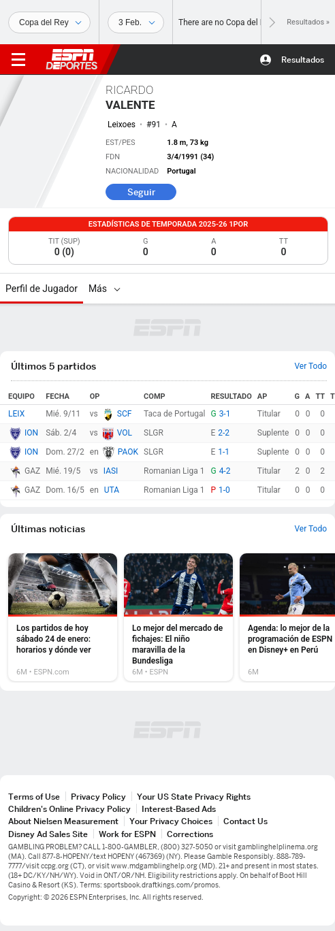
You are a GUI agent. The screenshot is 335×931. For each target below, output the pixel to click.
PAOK (128, 452)
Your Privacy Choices (170, 821)
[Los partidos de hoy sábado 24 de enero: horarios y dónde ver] (62, 617)
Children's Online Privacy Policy (69, 809)
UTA (111, 490)
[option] (62, 617)
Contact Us (245, 821)
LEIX (16, 414)
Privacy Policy (98, 796)
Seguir (141, 192)
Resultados (302, 59)
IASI (110, 471)
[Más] (117, 289)
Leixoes (121, 124)
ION (31, 433)
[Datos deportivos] (135, 22)
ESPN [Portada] (71, 59)
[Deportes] (49, 22)
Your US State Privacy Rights (194, 796)
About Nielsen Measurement (63, 821)
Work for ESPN (127, 834)
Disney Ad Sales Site (48, 834)
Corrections (190, 834)
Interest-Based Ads (179, 809)
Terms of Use (34, 796)
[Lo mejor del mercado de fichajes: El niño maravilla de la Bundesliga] (178, 617)
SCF (124, 414)
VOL (124, 433)
